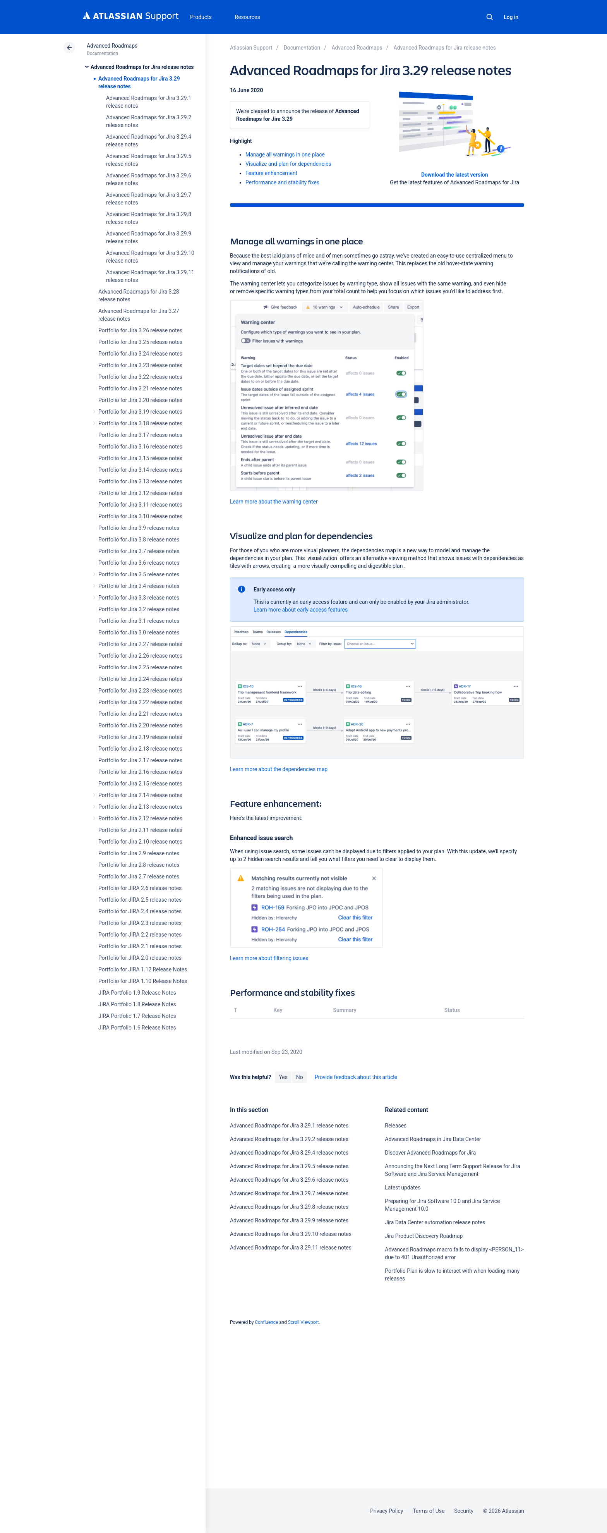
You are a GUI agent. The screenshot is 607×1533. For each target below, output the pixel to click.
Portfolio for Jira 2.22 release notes (140, 702)
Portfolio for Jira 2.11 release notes (140, 830)
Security (463, 1511)
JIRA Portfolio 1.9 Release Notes (137, 993)
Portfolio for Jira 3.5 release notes (138, 574)
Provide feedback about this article (356, 1077)
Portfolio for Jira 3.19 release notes (140, 412)
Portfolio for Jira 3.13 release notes (140, 481)
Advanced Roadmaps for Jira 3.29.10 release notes (291, 1234)
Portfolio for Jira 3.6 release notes (138, 563)
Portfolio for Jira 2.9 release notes (138, 853)
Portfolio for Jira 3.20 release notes (140, 400)
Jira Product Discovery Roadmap (424, 1236)
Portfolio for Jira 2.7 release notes (138, 876)
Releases (395, 1125)
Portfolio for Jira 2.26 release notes (140, 656)
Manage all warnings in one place (285, 154)
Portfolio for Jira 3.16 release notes (140, 446)
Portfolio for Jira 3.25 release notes (140, 342)
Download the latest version (454, 175)
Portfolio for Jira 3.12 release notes (140, 493)
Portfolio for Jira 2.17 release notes (140, 760)
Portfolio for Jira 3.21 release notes (140, 388)
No (299, 1077)
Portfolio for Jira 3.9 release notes (138, 528)
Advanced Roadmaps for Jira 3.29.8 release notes (289, 1207)
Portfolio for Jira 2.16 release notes (140, 772)
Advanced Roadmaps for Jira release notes (142, 67)
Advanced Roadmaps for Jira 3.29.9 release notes (289, 1220)
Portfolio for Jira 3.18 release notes (140, 423)
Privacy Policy (386, 1511)
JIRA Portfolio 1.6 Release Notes (137, 1027)
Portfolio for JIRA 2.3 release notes (140, 923)
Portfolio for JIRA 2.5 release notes (140, 900)
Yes (283, 1077)
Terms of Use (428, 1511)
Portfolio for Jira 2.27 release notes (140, 644)
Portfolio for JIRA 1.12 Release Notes (142, 969)
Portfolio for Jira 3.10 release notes (140, 516)
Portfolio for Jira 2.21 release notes (140, 714)
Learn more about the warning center (274, 501)
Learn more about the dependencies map (279, 769)
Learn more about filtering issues (269, 958)
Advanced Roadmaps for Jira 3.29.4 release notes (289, 1153)
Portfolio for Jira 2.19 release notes (140, 737)
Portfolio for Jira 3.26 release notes (140, 330)
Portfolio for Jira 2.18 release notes (140, 749)
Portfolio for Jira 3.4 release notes (138, 586)
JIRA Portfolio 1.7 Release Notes (137, 1016)
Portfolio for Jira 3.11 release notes (140, 505)
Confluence (266, 1322)
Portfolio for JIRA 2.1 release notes (140, 946)
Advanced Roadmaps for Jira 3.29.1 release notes (289, 1125)
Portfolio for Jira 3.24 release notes (140, 354)
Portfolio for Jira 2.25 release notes (140, 667)
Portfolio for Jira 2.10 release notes (140, 842)
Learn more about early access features (301, 610)
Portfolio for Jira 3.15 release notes (140, 458)
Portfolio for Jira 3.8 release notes (138, 539)
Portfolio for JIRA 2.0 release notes (140, 958)
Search (490, 17)
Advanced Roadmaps (112, 46)
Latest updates (402, 1187)
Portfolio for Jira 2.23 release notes (140, 690)
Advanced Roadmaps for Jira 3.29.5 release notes (289, 1166)
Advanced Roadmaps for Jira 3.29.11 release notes (291, 1247)
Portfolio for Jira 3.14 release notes (140, 470)
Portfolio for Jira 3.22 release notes (140, 377)
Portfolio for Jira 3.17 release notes (140, 435)
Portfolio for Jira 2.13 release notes (140, 807)
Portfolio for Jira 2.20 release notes (140, 725)
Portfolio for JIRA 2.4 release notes (140, 911)
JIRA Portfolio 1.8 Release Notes (137, 1004)
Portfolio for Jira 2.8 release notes (138, 865)
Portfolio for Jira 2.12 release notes (140, 818)
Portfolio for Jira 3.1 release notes (138, 621)
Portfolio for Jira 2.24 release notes (140, 679)
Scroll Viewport (303, 1322)
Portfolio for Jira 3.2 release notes (138, 609)
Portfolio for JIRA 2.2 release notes (140, 934)
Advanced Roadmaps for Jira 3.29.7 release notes (289, 1193)
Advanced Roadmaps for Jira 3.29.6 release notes (289, 1180)
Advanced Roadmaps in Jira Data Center (433, 1139)
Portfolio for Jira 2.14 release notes (140, 795)
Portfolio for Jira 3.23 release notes (140, 365)
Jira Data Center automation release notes (435, 1222)
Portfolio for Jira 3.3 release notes (138, 598)
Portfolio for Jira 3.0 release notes (138, 632)
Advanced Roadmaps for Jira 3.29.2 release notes (289, 1139)
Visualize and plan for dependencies (288, 164)
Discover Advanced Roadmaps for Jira (430, 1153)
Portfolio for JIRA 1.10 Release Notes (142, 981)
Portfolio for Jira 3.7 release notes (138, 551)
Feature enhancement (271, 173)
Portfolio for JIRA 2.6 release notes (140, 888)
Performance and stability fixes (282, 182)
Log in (511, 17)
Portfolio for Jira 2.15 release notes (140, 783)
